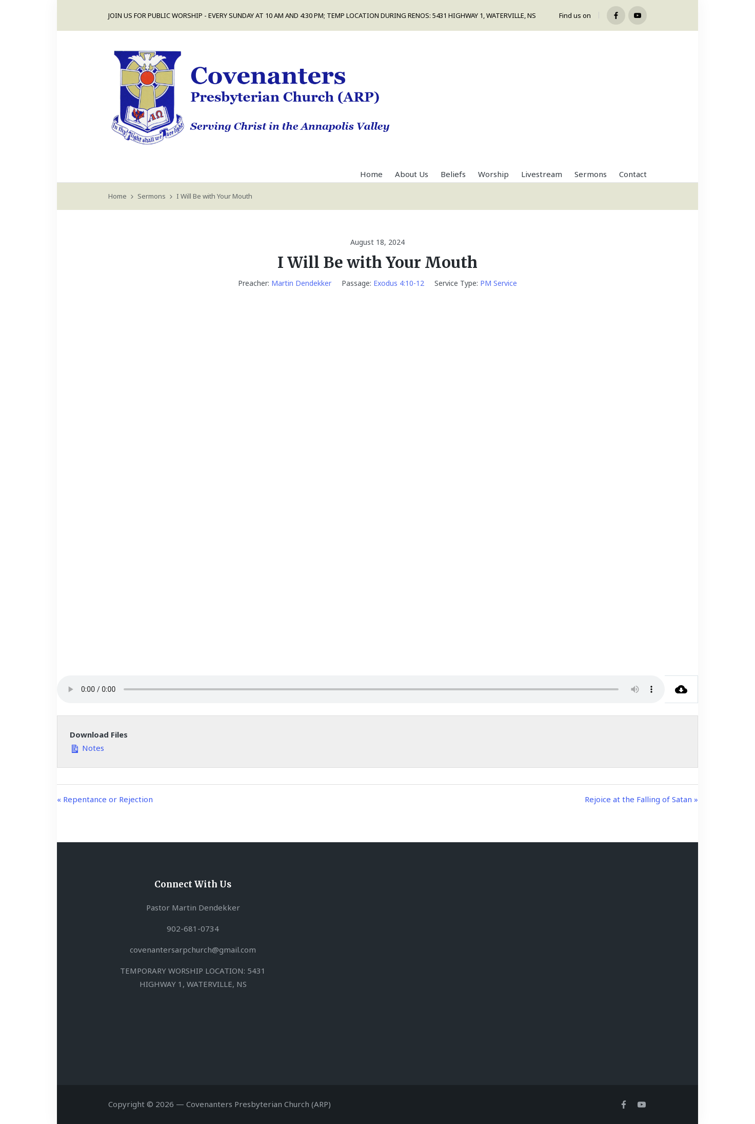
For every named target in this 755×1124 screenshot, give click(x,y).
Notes (87, 747)
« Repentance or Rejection (105, 799)
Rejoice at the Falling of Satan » (641, 799)
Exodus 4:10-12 (398, 283)
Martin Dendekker (301, 283)
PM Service (498, 283)
